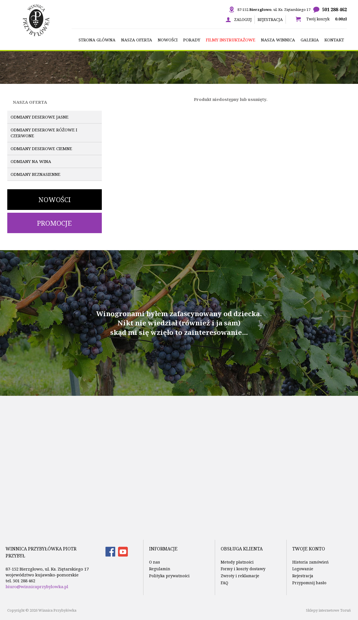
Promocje (54, 223)
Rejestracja (270, 19)
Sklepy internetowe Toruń (328, 610)
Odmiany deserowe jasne (40, 117)
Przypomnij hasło (309, 582)
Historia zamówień (310, 562)
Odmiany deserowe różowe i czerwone (44, 132)
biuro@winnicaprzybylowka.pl (37, 586)
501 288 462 (334, 9)
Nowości (54, 199)
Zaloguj (243, 19)
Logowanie (302, 568)
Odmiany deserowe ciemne (41, 148)
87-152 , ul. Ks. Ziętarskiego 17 (273, 9)
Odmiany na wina (31, 161)
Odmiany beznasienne (35, 174)
